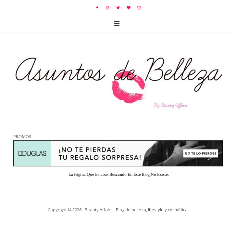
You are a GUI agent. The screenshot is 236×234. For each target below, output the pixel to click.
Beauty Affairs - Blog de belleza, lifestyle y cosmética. (137, 210)
